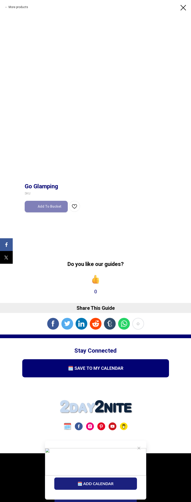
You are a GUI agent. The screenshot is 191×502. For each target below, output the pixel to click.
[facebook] (79, 426)
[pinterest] (101, 426)
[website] (67, 426)
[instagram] (90, 426)
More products (18, 7)
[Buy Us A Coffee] (124, 426)
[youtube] (112, 426)
